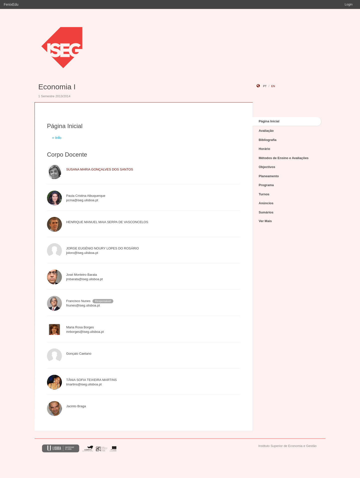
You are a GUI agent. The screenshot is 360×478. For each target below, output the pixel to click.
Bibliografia (268, 140)
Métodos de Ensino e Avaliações (284, 158)
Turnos (264, 194)
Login (349, 4)
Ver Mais (265, 221)
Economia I (57, 87)
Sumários (266, 212)
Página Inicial (269, 121)
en (273, 86)
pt (265, 86)
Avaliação (266, 131)
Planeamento (269, 176)
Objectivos (267, 167)
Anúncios (266, 203)
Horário (264, 149)
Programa (266, 185)
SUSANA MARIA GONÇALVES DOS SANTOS (99, 169)
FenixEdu (11, 4)
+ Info (56, 138)
